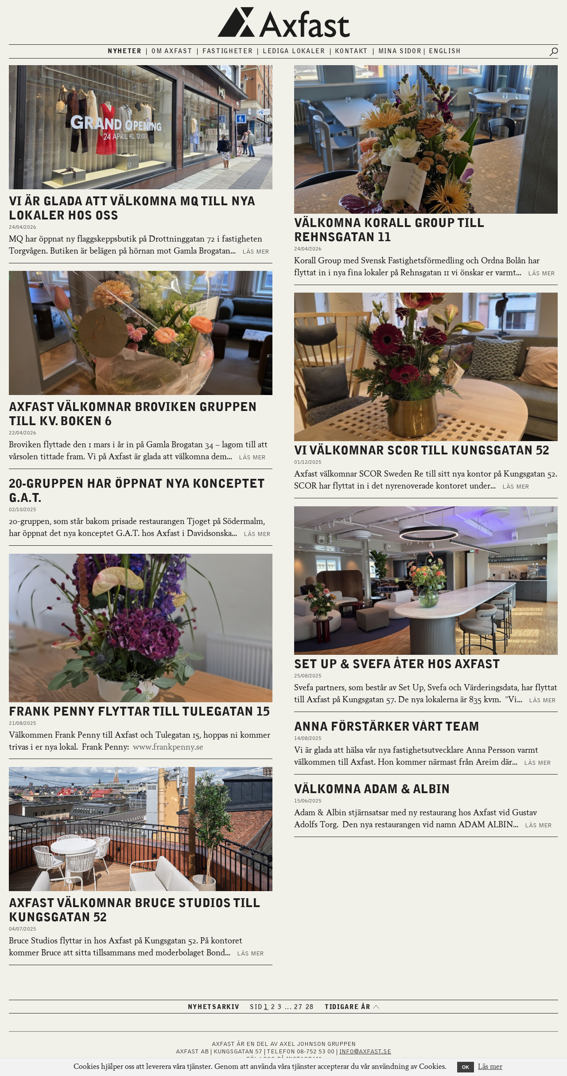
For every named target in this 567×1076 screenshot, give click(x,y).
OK (466, 1067)
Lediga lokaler (294, 51)
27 (298, 1007)
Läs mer (255, 252)
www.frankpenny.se (166, 747)
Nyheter (125, 51)
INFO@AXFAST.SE (365, 1052)
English (445, 51)
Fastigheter (227, 51)
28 (310, 1007)
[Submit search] (553, 51)
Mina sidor (400, 51)
